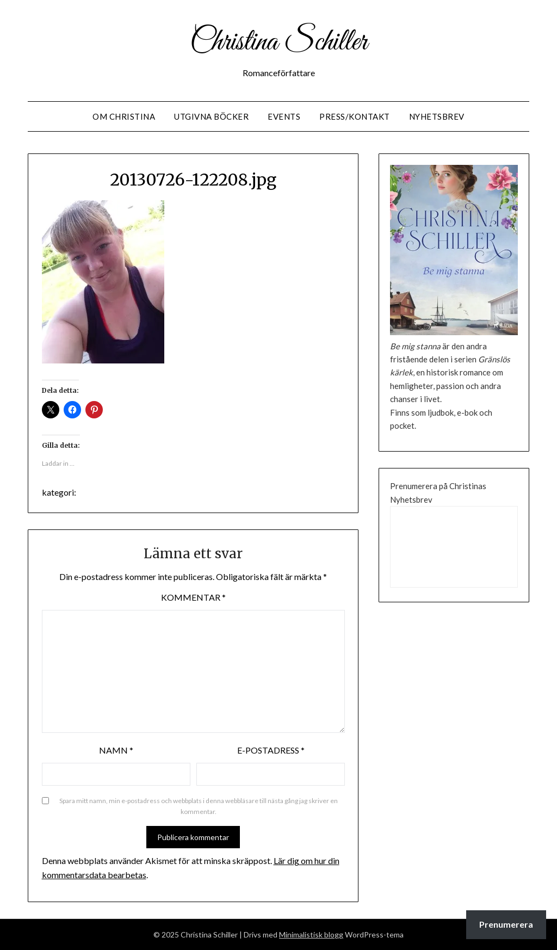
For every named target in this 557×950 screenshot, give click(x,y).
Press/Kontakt (354, 116)
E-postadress (271, 750)
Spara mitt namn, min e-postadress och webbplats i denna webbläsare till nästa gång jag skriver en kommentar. (198, 806)
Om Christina (123, 116)
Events (284, 116)
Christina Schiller (278, 42)
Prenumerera (506, 924)
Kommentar (193, 597)
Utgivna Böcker (211, 116)
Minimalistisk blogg (311, 934)
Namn (116, 750)
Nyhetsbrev (437, 116)
